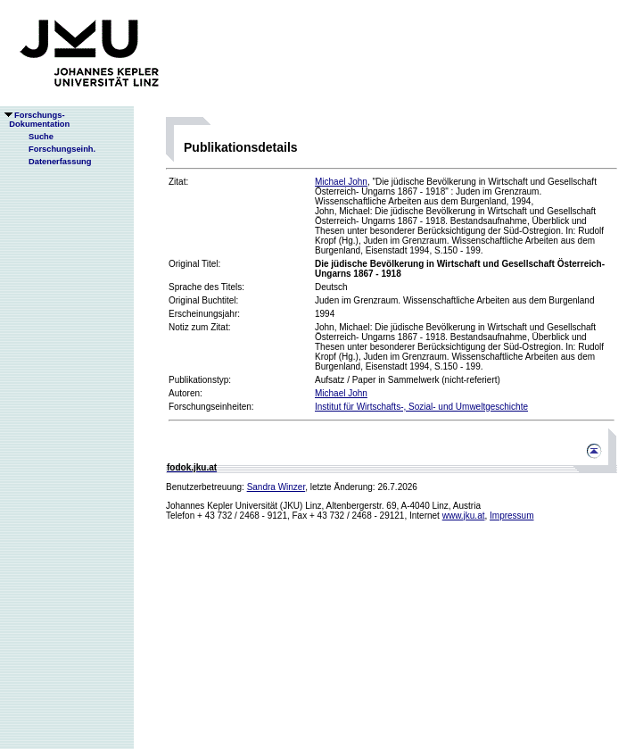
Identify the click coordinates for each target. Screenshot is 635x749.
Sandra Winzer (276, 487)
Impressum (511, 515)
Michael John (341, 182)
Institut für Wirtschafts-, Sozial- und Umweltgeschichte (421, 407)
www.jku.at (463, 515)
